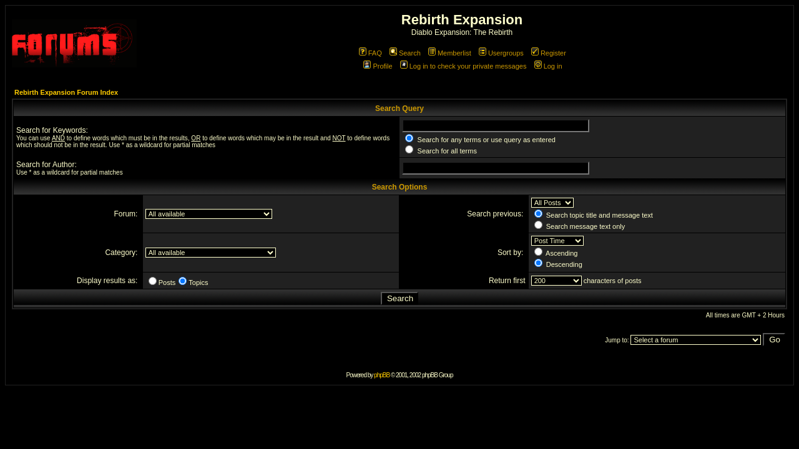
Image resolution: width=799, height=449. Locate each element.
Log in (548, 66)
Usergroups (501, 53)
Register (548, 53)
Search (405, 53)
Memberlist (449, 53)
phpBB (382, 375)
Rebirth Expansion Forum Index (66, 92)
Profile (377, 66)
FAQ (370, 53)
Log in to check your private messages (463, 66)
